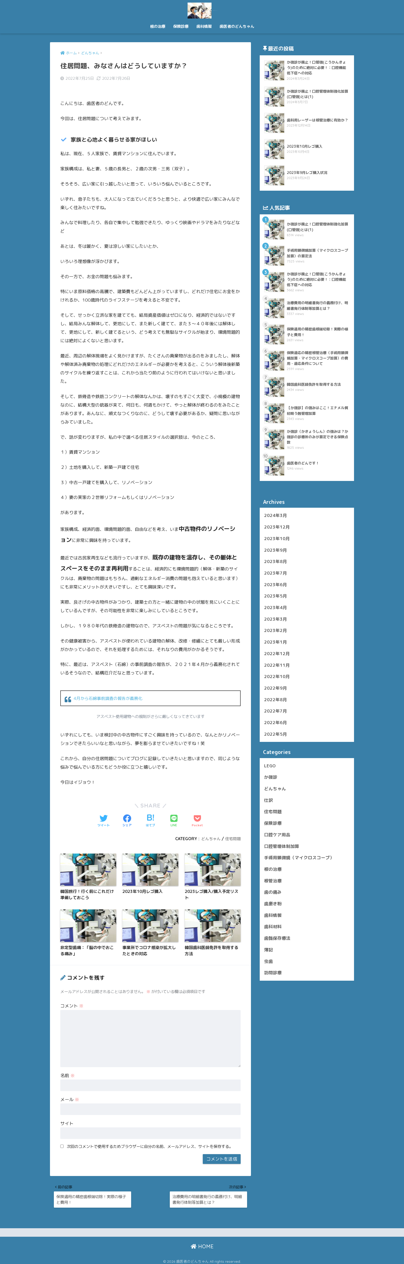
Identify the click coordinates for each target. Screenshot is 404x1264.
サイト (66, 1117)
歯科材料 (273, 926)
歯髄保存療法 (277, 938)
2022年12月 (277, 653)
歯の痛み (273, 892)
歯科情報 (204, 26)
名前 (67, 1070)
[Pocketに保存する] (197, 814)
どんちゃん (209, 831)
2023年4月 (275, 607)
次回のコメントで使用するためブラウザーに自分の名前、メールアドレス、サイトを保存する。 (150, 1140)
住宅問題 (232, 831)
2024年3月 (275, 515)
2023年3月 (275, 619)
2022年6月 (275, 722)
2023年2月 (275, 630)
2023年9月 (275, 550)
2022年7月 (275, 711)
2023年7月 (275, 573)
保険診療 (181, 26)
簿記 (268, 950)
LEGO (270, 766)
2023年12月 (277, 527)
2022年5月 (275, 734)
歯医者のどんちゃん (202, 10)
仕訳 (268, 800)
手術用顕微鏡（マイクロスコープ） (299, 858)
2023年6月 (275, 584)
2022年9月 (275, 688)
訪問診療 (273, 973)
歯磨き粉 (273, 904)
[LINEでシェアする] (174, 814)
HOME (202, 1243)
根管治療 (273, 881)
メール (69, 1094)
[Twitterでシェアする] (103, 814)
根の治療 (157, 26)
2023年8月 (275, 561)
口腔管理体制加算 (281, 846)
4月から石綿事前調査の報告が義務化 (110, 691)
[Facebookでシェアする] (127, 814)
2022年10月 (277, 676)
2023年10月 (277, 538)
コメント (71, 1000)
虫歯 (268, 961)
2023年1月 (275, 642)
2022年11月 (277, 665)
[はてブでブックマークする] (150, 814)
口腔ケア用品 (277, 835)
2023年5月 (275, 596)
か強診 (270, 777)
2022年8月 (275, 700)
